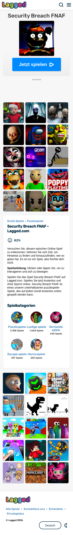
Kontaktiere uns (34, 509)
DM (66, 525)
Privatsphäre (15, 513)
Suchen (61, 5)
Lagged (14, 5)
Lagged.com (18, 500)
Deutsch (50, 525)
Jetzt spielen (33, 64)
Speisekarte (69, 5)
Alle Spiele (13, 509)
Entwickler (56, 509)
